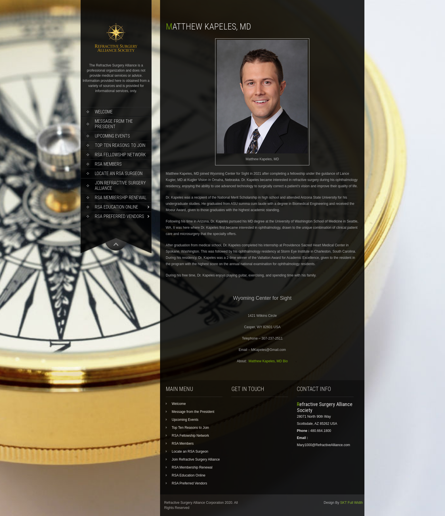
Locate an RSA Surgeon (118, 173)
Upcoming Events (112, 136)
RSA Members (108, 164)
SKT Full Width (351, 503)
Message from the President (114, 123)
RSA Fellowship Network (120, 154)
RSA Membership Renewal (120, 197)
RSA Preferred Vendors (119, 216)
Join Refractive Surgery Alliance (120, 185)
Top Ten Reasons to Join (120, 145)
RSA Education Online (116, 207)
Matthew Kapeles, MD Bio (268, 361)
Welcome (104, 112)
